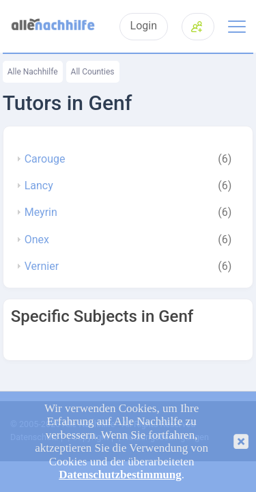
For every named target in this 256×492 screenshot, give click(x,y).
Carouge (45, 159)
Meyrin (41, 212)
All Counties (93, 72)
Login (143, 26)
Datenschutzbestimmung (120, 474)
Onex (37, 240)
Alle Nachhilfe (33, 72)
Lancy (39, 186)
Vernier (42, 266)
